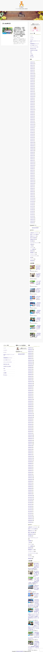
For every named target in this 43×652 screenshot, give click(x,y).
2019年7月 (32, 170)
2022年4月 (32, 117)
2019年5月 (30, 467)
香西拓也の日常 (32, 239)
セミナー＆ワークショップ (34, 242)
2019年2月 (32, 176)
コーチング (30, 556)
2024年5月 (30, 372)
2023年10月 (32, 96)
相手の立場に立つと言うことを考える (36, 594)
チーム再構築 (32, 249)
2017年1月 (32, 216)
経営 (31, 257)
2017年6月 (30, 506)
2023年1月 (30, 397)
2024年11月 (32, 75)
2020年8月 (30, 442)
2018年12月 (32, 180)
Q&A (4, 368)
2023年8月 (32, 98)
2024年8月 (32, 80)
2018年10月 (32, 183)
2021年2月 (32, 139)
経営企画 (31, 250)
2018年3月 (32, 193)
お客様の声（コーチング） (34, 232)
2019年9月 (30, 461)
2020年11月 (30, 436)
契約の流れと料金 (33, 48)
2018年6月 (32, 188)
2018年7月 (32, 186)
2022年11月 (32, 109)
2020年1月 (32, 160)
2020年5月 (32, 153)
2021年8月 (32, 129)
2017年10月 (32, 201)
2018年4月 (32, 191)
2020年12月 (32, 142)
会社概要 (31, 55)
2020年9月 (32, 147)
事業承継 (31, 260)
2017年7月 (32, 206)
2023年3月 (32, 104)
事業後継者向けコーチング (34, 43)
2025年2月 (32, 70)
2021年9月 (32, 127)
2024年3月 (32, 88)
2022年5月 (32, 116)
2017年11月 (32, 199)
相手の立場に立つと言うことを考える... (38, 297)
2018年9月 (30, 481)
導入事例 (29, 535)
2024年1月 (32, 91)
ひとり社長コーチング (33, 45)
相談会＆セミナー (33, 236)
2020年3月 (32, 157)
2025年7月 (32, 65)
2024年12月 (32, 73)
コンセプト (32, 37)
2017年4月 (32, 211)
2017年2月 (32, 214)
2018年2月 (32, 194)
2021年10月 (30, 417)
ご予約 (29, 542)
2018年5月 (30, 486)
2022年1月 (32, 121)
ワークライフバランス (33, 255)
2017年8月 (32, 204)
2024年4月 (32, 86)
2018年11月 (32, 181)
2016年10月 (32, 221)
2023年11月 (32, 94)
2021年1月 (32, 140)
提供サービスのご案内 (33, 234)
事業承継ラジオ (32, 252)
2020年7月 (32, 150)
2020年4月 (32, 155)
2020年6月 (32, 152)
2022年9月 (32, 111)
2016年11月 (32, 219)
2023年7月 (32, 99)
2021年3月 (32, 137)
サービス (31, 39)
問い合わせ (32, 56)
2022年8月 (32, 112)
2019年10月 (32, 165)
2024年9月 (32, 78)
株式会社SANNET (35, 227)
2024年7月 (32, 81)
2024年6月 (32, 83)
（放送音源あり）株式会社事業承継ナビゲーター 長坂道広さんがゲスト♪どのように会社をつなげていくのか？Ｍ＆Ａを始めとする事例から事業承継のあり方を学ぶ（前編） (33, 614)
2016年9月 (32, 222)
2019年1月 (32, 178)
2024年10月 (32, 76)
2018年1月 (32, 196)
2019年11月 (32, 163)
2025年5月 (30, 353)
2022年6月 (32, 114)
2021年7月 (30, 422)
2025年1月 (32, 71)
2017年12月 (32, 198)
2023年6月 (32, 101)
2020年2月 (32, 158)
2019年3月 (32, 175)
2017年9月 (32, 203)
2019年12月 (32, 162)
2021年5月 (32, 134)
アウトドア (32, 247)
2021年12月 (32, 122)
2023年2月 (32, 106)
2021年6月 (32, 132)
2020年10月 (32, 145)
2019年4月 (32, 173)
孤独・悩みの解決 (33, 237)
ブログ (31, 53)
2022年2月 (32, 119)
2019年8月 (32, 168)
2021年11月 (32, 124)
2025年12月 (32, 63)
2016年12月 (32, 217)
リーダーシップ (32, 254)
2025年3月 (32, 68)
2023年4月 (30, 392)
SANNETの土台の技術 (33, 50)
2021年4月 (32, 135)
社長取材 (31, 244)
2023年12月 (32, 93)
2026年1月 (30, 347)
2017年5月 (32, 209)
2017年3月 (30, 511)
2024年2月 (30, 378)
